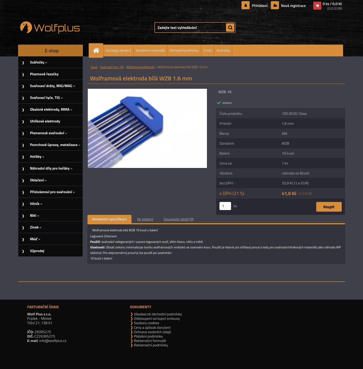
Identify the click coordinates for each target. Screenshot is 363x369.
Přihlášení (259, 5)
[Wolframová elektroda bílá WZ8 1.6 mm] (147, 90)
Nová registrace (293, 5)
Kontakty (223, 50)
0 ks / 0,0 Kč (332, 3)
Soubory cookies (146, 323)
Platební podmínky (148, 336)
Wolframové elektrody (141, 67)
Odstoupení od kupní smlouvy (156, 318)
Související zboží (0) (179, 219)
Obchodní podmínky (184, 50)
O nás (207, 50)
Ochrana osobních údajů (152, 332)
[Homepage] (98, 50)
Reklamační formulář (149, 340)
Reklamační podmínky (150, 345)
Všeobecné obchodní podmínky (157, 314)
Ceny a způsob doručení (151, 327)
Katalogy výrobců (118, 50)
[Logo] (50, 27)
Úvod (94, 67)
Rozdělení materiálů (150, 50)
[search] (230, 27)
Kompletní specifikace (109, 219)
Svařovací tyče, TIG (111, 67)
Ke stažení (145, 219)
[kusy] (225, 206)
